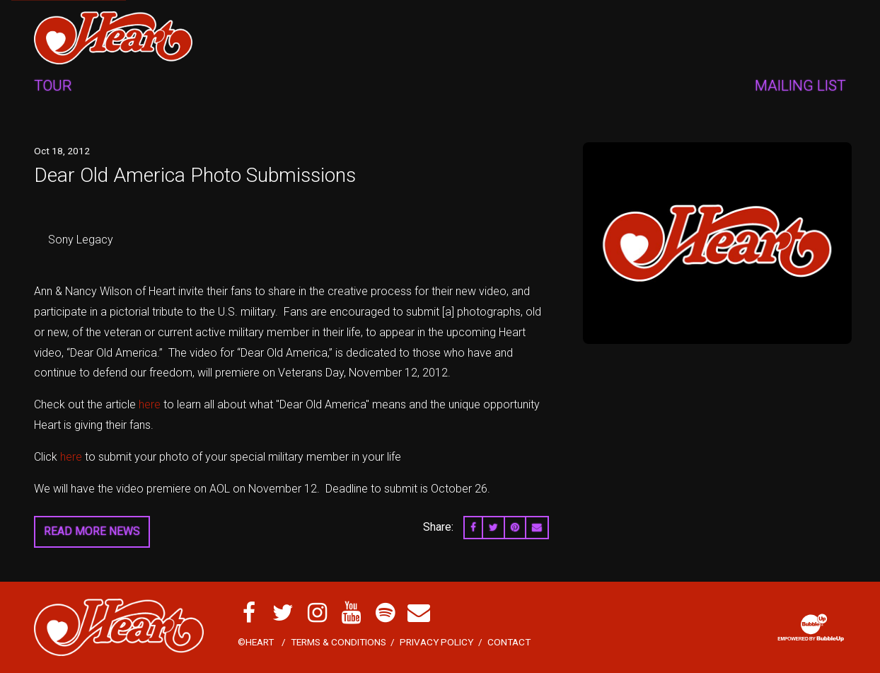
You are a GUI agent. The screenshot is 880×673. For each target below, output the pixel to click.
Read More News (92, 531)
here (150, 404)
